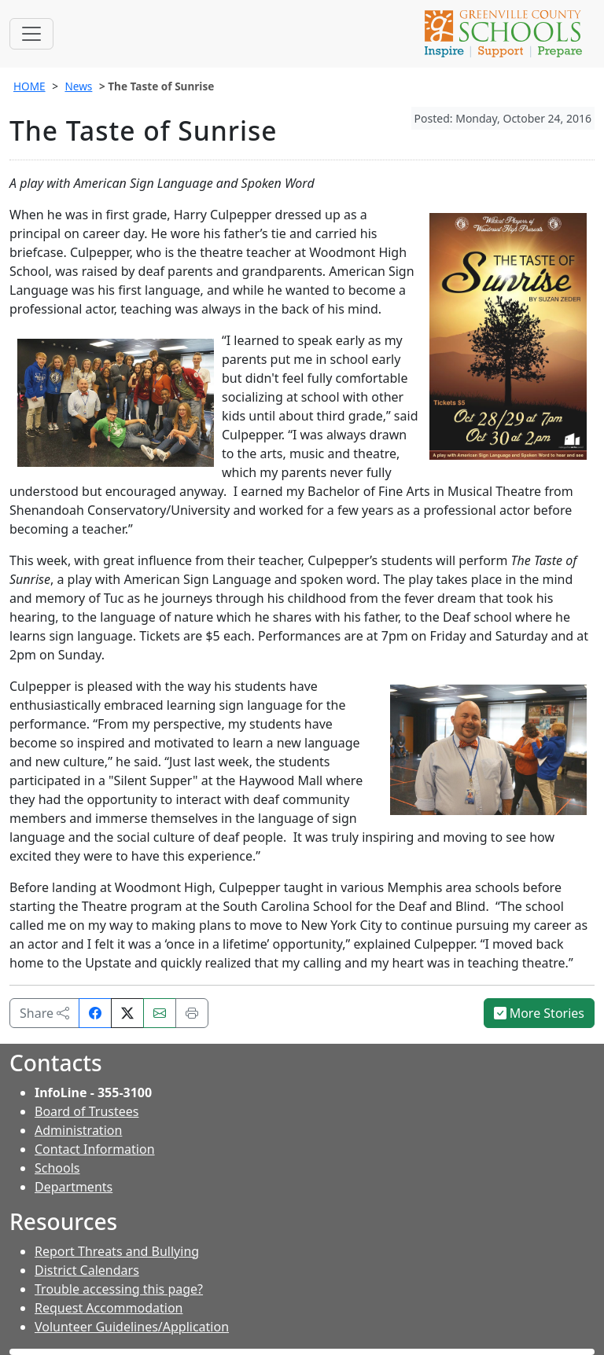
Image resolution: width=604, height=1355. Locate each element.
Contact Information (95, 1149)
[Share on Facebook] (95, 1013)
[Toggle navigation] (31, 34)
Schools (57, 1168)
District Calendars (87, 1270)
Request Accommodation (108, 1307)
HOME (29, 86)
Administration (78, 1130)
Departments (73, 1186)
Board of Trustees (86, 1111)
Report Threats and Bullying (117, 1251)
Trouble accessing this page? (119, 1289)
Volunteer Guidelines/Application (132, 1326)
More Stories (539, 1013)
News (78, 86)
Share (44, 1013)
